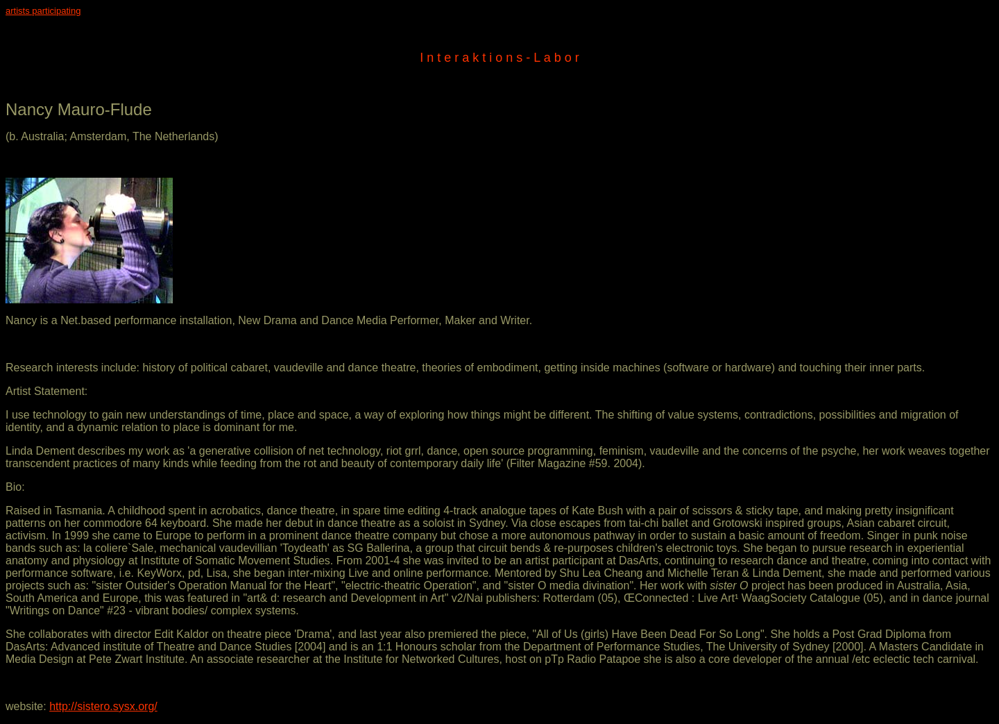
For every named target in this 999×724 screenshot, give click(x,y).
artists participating (43, 11)
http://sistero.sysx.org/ (103, 706)
